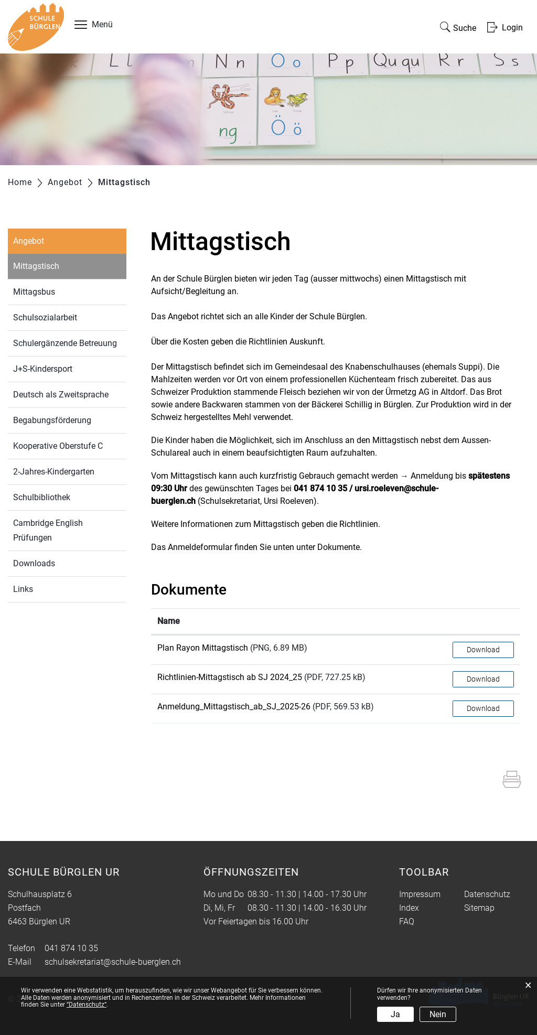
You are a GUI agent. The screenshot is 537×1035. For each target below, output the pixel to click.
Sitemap (479, 908)
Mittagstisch (60, 265)
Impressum (420, 894)
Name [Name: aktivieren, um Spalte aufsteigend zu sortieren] (168, 621)
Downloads (34, 563)
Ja (395, 1014)
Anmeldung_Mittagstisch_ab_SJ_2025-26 (233, 706)
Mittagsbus (34, 292)
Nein (437, 1014)
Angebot (28, 241)
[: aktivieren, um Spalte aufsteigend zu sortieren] (483, 621)
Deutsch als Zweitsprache (61, 395)
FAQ (406, 921)
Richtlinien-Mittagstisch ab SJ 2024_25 (229, 677)
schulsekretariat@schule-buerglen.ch (113, 962)
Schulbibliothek (41, 497)
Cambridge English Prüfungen (48, 530)
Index (409, 908)
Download (483, 649)
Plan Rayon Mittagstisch (202, 648)
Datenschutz (487, 894)
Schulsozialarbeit (45, 317)
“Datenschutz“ (86, 1004)
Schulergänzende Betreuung (65, 343)
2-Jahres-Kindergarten (53, 472)
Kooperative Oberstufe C (58, 446)
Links (23, 589)
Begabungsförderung (52, 420)
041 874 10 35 (71, 948)
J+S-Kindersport (42, 369)
